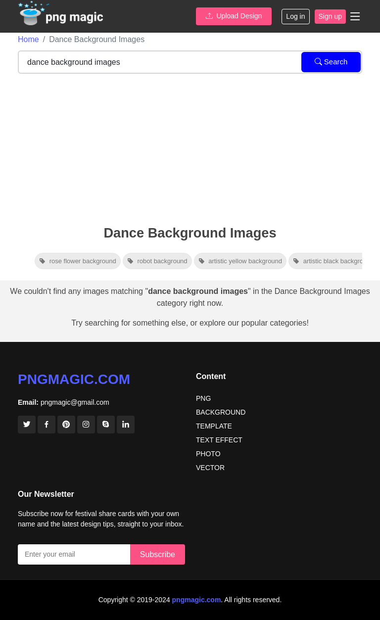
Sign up (330, 16)
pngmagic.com (74, 379)
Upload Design (234, 16)
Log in (295, 16)
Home (28, 39)
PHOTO (208, 453)
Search (331, 61)
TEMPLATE (214, 426)
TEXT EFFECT (219, 439)
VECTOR (210, 467)
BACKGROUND (220, 412)
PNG (203, 398)
